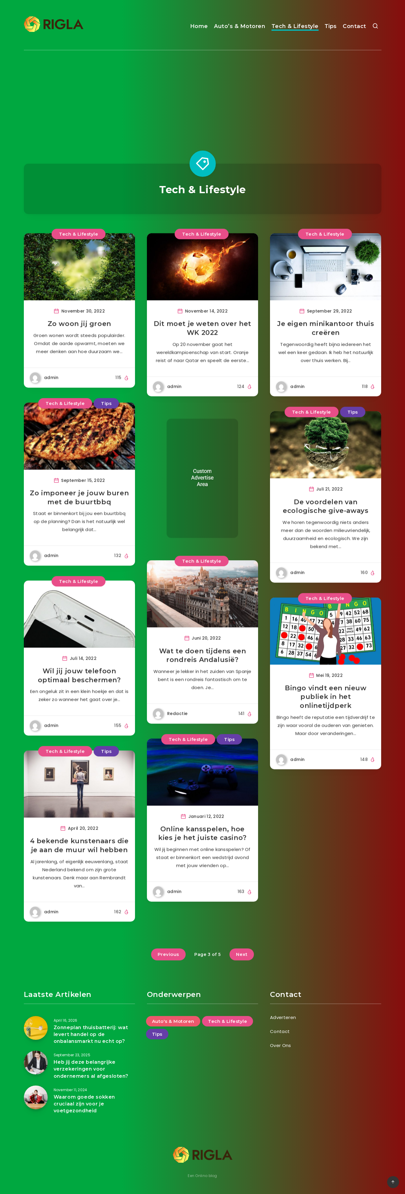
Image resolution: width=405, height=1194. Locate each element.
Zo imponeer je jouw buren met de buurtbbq (79, 510)
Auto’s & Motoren (239, 26)
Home (199, 26)
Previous (168, 968)
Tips (331, 26)
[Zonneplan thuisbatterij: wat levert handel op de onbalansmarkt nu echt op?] (36, 1028)
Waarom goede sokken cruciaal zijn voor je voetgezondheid (84, 1104)
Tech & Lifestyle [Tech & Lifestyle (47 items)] (227, 1021)
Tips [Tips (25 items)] (157, 1034)
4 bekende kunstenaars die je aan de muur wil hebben (79, 859)
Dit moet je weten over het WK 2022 (202, 341)
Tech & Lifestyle (295, 26)
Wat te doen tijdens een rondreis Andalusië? (202, 668)
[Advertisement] (202, 95)
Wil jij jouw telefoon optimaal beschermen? (79, 688)
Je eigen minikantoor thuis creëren (325, 341)
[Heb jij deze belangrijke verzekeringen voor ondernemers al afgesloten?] (36, 1062)
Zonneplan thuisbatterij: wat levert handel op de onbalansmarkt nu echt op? (91, 1034)
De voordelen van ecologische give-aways (325, 519)
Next (241, 968)
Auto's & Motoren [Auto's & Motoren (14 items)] (173, 1021)
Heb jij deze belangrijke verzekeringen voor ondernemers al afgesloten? (91, 1069)
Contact (354, 26)
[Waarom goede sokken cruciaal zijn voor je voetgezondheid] (36, 1097)
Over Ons (280, 1045)
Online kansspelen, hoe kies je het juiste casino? (202, 846)
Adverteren (283, 1017)
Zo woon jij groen (79, 337)
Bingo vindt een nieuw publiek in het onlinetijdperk (326, 710)
